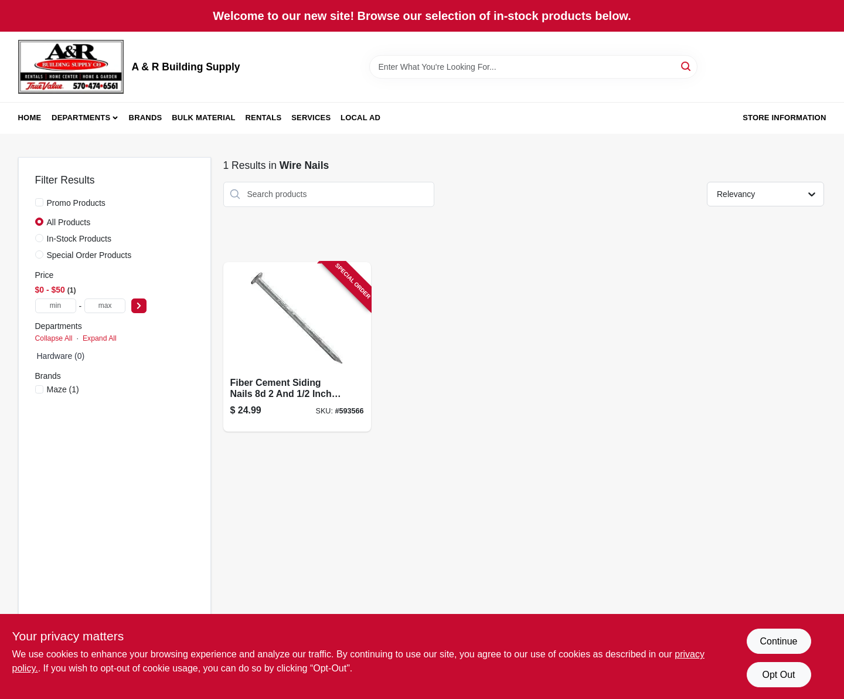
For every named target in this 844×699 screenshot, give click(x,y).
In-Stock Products (79, 239)
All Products (69, 222)
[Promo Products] (39, 202)
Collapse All (54, 338)
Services (311, 117)
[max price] (104, 305)
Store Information (784, 117)
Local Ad (360, 117)
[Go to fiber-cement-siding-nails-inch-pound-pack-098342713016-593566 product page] (297, 347)
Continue (778, 641)
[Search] (686, 66)
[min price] (55, 305)
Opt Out (778, 675)
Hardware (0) (61, 356)
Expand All (100, 338)
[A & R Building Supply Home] (71, 67)
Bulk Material (204, 117)
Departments (81, 117)
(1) (63, 389)
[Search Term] (533, 67)
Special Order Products (89, 255)
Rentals (264, 117)
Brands (145, 117)
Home (30, 117)
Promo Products (76, 203)
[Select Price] (139, 305)
